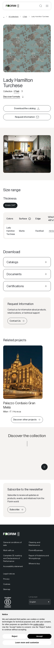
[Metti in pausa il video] (44, 467)
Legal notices (9, 574)
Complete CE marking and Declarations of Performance (12, 558)
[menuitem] (10, 205)
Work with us (8, 550)
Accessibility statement (13, 566)
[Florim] (12, 6)
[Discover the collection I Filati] (27, 461)
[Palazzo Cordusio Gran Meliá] (23, 379)
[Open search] (40, 5)
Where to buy (34, 563)
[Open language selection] (40, 602)
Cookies (6, 584)
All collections (13, 16)
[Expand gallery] (7, 169)
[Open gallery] (7, 68)
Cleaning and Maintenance (34, 543)
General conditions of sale (12, 543)
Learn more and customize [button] (27, 642)
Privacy (6, 579)
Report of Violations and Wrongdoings (39, 556)
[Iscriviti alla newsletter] (16, 509)
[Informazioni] (29, 218)
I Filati (25, 16)
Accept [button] (39, 636)
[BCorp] (7, 608)
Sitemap (6, 589)
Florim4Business (36, 550)
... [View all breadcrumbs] (3, 16)
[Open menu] (47, 5)
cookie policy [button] (38, 624)
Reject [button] (14, 636)
